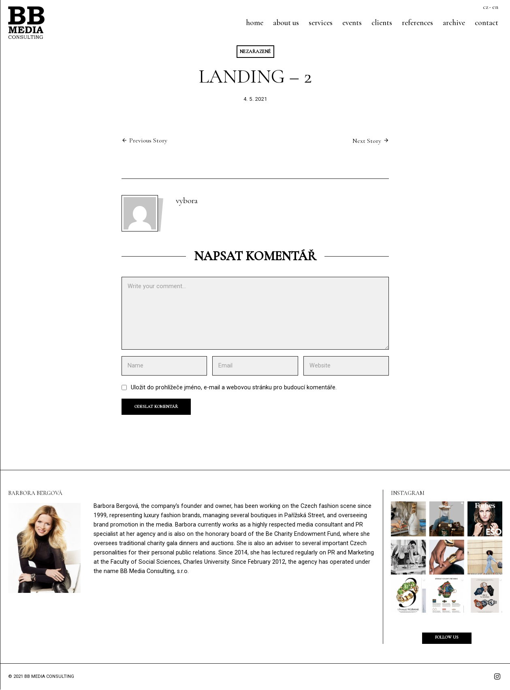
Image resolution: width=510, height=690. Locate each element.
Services (321, 22)
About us (286, 22)
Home (254, 22)
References (417, 22)
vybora (187, 201)
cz (485, 7)
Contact (486, 22)
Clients (381, 22)
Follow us (447, 637)
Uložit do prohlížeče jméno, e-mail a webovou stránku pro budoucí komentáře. (234, 387)
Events (352, 22)
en (495, 7)
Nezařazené (255, 51)
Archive (454, 22)
